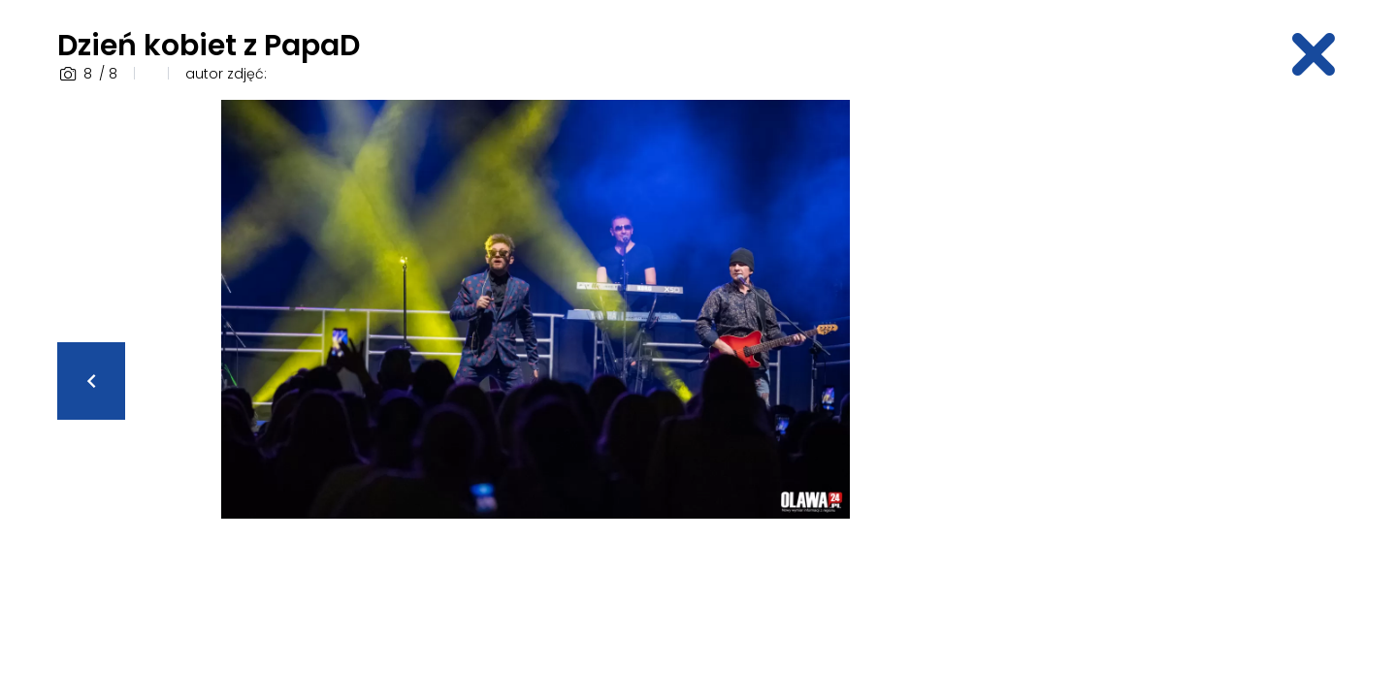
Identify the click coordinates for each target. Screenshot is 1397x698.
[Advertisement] (1188, 391)
